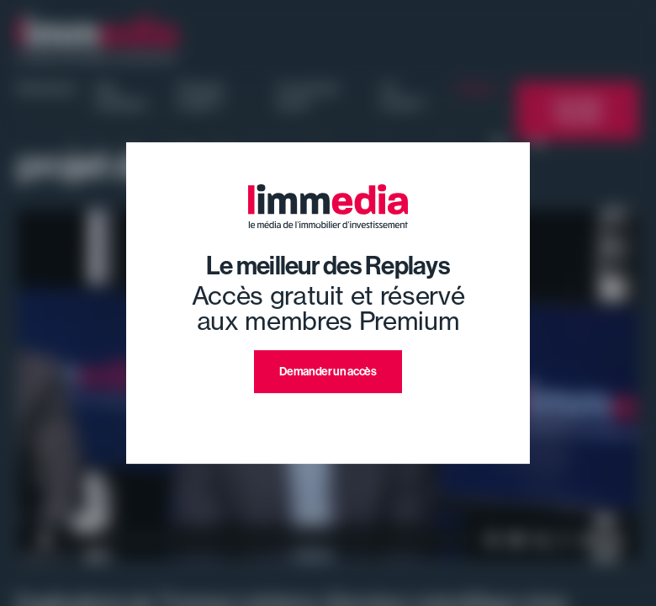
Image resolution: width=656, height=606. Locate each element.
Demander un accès (327, 371)
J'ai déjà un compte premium (328, 413)
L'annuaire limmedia (578, 110)
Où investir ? (404, 96)
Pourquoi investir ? (200, 96)
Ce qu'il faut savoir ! (307, 96)
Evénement (46, 88)
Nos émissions (121, 96)
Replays (476, 88)
